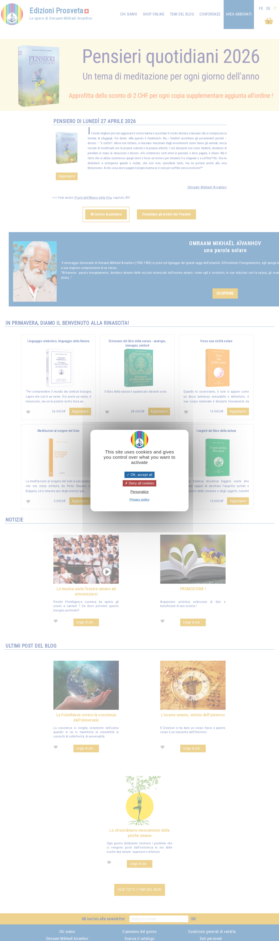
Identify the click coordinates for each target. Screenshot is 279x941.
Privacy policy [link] (139, 499)
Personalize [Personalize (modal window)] (139, 492)
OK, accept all (139, 475)
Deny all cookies (139, 483)
